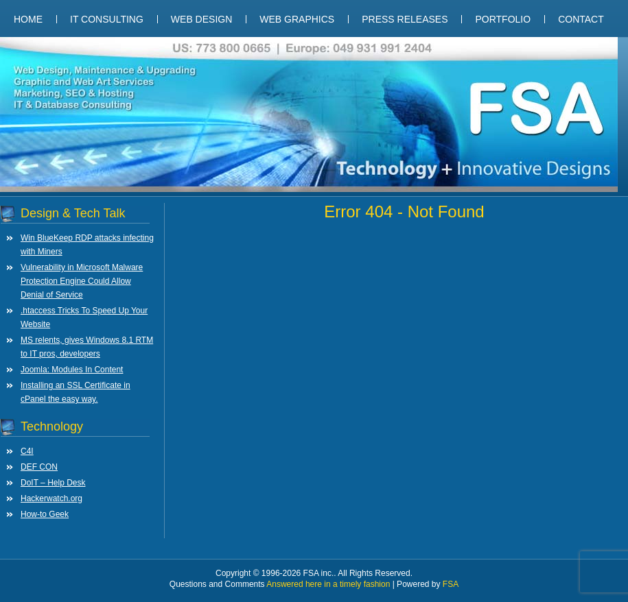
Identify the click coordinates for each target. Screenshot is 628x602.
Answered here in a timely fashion (329, 584)
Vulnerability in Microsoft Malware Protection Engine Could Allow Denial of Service (82, 281)
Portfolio (503, 19)
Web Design (201, 19)
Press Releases (404, 19)
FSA (450, 584)
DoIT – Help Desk (53, 482)
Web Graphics (296, 19)
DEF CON (39, 467)
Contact (581, 19)
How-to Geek (45, 514)
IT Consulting (106, 19)
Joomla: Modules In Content (72, 369)
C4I (27, 451)
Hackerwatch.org (51, 498)
